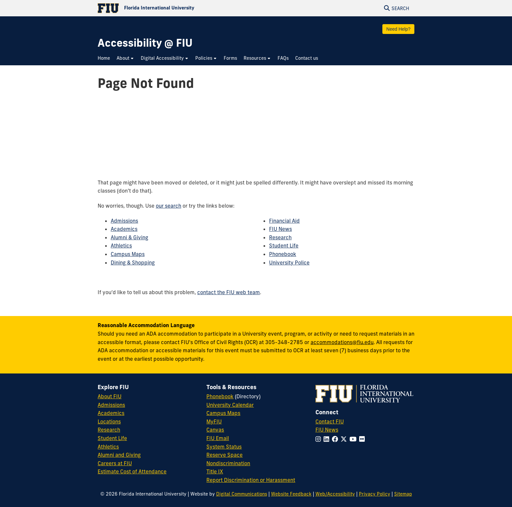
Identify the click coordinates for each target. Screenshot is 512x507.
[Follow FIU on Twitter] (345, 439)
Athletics (121, 245)
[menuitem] (105, 58)
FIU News (280, 229)
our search (168, 205)
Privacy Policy (374, 494)
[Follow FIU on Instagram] (319, 439)
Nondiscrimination (228, 463)
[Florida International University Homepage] (177, 8)
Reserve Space (224, 455)
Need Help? (398, 29)
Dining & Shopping (133, 262)
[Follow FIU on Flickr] (363, 439)
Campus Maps (128, 254)
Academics (124, 229)
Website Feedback (291, 494)
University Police (289, 262)
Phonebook (282, 254)
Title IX (214, 471)
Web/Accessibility (335, 494)
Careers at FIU (115, 463)
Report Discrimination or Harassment (250, 480)
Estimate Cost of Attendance (132, 471)
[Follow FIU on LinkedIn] (328, 439)
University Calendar (230, 405)
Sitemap (403, 494)
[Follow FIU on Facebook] (336, 439)
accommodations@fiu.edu (342, 342)
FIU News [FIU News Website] (326, 429)
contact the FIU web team (228, 292)
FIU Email (217, 438)
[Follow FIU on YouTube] (354, 439)
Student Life (283, 245)
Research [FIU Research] (109, 429)
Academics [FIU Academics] (111, 413)
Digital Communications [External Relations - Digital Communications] (241, 494)
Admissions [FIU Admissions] (111, 405)
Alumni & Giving (129, 237)
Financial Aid (284, 220)
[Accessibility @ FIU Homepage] (145, 43)
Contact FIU (329, 421)
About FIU (109, 396)
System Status (224, 446)
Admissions (124, 220)
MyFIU (214, 421)
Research (280, 237)
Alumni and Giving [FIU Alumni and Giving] (119, 455)
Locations (109, 421)
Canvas (215, 429)
